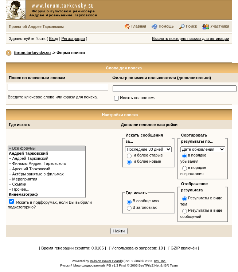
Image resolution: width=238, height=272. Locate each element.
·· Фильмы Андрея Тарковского (46, 163)
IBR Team (171, 265)
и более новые (147, 161)
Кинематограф (46, 194)
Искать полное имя (137, 98)
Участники (219, 26)
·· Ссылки (46, 184)
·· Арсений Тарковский (46, 169)
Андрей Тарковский (46, 153)
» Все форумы (46, 148)
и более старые (148, 155)
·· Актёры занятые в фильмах (46, 174)
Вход (53, 38)
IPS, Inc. (160, 261)
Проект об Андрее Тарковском (36, 27)
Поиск (191, 26)
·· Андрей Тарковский (46, 158)
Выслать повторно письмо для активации (190, 38)
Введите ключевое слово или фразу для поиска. (53, 97)
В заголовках (145, 207)
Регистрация (73, 38)
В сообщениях (146, 201)
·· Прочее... (46, 189)
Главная (138, 26)
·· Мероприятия (46, 179)
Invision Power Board (105, 261)
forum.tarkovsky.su (32, 52)
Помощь (166, 26)
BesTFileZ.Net (149, 265)
